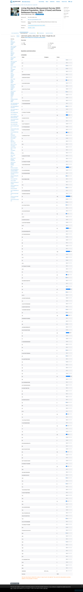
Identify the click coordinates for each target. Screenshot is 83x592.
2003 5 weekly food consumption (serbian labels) (35, 37)
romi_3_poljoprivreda (14, 112)
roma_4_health (13, 180)
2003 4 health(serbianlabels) (13, 58)
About (47, 1)
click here (45, 588)
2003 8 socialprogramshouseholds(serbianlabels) (13, 87)
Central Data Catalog (16, 4)
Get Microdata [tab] (40, 32)
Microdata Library (26, 1)
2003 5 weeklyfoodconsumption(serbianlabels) (13, 69)
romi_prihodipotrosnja (14, 131)
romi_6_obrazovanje (14, 122)
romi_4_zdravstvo (14, 114)
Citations (58, 1)
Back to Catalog (14, 583)
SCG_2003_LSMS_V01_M (28, 4)
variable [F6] (35, 4)
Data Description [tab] (23, 33)
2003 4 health (13, 142)
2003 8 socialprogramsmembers (13, 163)
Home (11, 4)
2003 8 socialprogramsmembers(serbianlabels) (13, 93)
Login (70, 1)
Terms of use (64, 1)
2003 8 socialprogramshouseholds (13, 159)
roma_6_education (14, 188)
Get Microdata (39, 14)
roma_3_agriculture (14, 178)
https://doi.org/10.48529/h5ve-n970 (34, 19)
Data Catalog (41, 1)
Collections (52, 1)
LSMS (22, 4)
